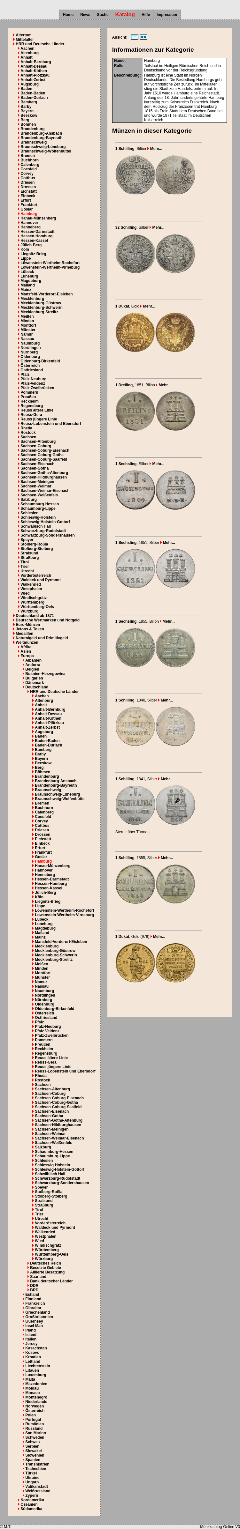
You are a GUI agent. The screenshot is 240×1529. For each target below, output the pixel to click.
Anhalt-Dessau (33, 66)
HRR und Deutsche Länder (40, 44)
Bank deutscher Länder (51, 1281)
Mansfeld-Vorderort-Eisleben (46, 294)
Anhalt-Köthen (33, 71)
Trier (24, 566)
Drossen (28, 187)
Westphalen (31, 589)
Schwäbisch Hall (35, 526)
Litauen (32, 1370)
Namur (26, 334)
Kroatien (33, 1357)
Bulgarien (34, 678)
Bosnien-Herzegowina (45, 674)
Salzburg (28, 499)
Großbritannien (39, 1317)
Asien (25, 651)
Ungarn (32, 1482)
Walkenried (30, 584)
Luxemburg (35, 1375)
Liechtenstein (37, 1366)
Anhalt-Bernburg (35, 62)
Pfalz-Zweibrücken (37, 388)
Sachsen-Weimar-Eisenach (44, 490)
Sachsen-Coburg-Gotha (42, 455)
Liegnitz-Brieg (33, 254)
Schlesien (29, 513)
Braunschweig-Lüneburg (43, 147)
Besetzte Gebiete (45, 1268)
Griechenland (37, 1312)
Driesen (27, 182)
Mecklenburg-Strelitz (39, 312)
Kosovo (32, 1352)
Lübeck (27, 272)
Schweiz (32, 1442)
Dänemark (34, 682)
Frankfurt (28, 205)
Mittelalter (25, 39)
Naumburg (30, 343)
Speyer (26, 540)
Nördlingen (30, 347)
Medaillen (24, 633)
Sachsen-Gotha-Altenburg (44, 473)
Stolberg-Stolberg (36, 548)
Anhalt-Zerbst (32, 80)
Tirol (24, 562)
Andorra (32, 665)
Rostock (27, 432)
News (85, 14)
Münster (27, 330)
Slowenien (34, 1455)
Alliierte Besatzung (47, 1272)
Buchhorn (29, 160)
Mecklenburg (32, 298)
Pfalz (24, 374)
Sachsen (28, 437)
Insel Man (34, 1326)
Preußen (28, 397)
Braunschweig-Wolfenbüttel (45, 151)
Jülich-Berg (31, 245)
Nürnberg (29, 352)
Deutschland (36, 687)
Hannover (29, 222)
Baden (26, 88)
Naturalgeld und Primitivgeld (42, 638)
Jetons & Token (30, 629)
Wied (25, 593)
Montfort (28, 325)
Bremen (27, 155)
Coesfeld (28, 169)
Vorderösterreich (35, 575)
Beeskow (28, 115)
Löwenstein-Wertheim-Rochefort (50, 263)
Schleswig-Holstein (38, 517)
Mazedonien (36, 1384)
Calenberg (29, 164)
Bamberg (28, 102)
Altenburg (29, 53)
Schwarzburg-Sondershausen (47, 535)
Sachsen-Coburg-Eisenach (44, 450)
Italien (30, 1339)
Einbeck (27, 196)
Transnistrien (37, 1464)
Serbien (32, 1446)
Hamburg (28, 214)
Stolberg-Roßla (34, 544)
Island (30, 1334)
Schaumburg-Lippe (37, 508)
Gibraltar (33, 1308)
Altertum (23, 35)
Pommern (29, 392)
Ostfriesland (31, 370)
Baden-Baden (32, 93)
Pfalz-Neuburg (33, 379)
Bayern (27, 111)
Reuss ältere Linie (36, 410)
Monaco (32, 1393)
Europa (27, 656)
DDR (34, 1285)
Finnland (33, 1299)
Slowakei (33, 1451)
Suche (103, 14)
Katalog (125, 14)
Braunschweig (33, 142)
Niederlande (36, 1401)
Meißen (27, 316)
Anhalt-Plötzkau (35, 75)
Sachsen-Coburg (35, 446)
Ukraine (32, 1477)
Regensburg (31, 406)
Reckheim (29, 401)
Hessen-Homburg (36, 236)
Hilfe (146, 14)
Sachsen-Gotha (34, 468)
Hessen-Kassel (34, 240)
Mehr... (154, 148)
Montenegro (36, 1397)
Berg (24, 120)
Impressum (167, 14)
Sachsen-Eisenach (37, 464)
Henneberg (30, 227)
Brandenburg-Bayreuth (41, 138)
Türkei (31, 1473)
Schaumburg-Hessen (39, 504)
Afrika (25, 647)
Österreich (30, 365)
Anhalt (26, 57)
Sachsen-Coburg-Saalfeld (43, 459)
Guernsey (34, 1321)
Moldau (32, 1388)
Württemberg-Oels (37, 607)
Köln (24, 249)
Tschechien (35, 1468)
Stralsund (29, 553)
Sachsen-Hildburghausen (43, 477)
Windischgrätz (33, 598)
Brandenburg (32, 129)
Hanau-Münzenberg (38, 218)
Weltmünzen (27, 642)
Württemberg (32, 602)
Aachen (27, 48)
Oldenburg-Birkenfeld (40, 361)
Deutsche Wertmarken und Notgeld (48, 620)
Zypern (31, 1495)
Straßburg (29, 557)
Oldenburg (30, 356)
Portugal (33, 1419)
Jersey (31, 1343)
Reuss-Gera (31, 414)
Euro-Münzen (28, 624)
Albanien (33, 660)
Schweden (34, 1437)
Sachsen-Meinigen (37, 481)
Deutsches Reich (45, 1263)
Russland (34, 1428)
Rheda (26, 428)
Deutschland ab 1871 (35, 615)
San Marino (35, 1433)
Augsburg (29, 84)
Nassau (27, 339)
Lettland (32, 1361)
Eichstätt (28, 191)
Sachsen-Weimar (35, 486)
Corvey (27, 173)
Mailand (27, 285)
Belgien (32, 669)
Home (68, 14)
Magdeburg (30, 280)
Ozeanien (28, 1504)
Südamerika (31, 1509)
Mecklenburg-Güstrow (40, 303)
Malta (30, 1379)
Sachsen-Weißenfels (39, 495)
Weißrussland (37, 1491)
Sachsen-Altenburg (38, 441)
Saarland (38, 1276)
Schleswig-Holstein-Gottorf (45, 522)
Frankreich (35, 1303)
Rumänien (34, 1424)
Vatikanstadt (36, 1486)
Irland (30, 1330)
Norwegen (34, 1406)
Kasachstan (36, 1348)
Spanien (32, 1460)
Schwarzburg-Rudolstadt (43, 531)
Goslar (26, 209)
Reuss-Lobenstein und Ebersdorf (50, 423)
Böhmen (28, 124)
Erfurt (25, 200)
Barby (25, 106)
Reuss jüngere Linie (38, 419)
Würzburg (29, 611)
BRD (34, 1290)
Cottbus (27, 178)
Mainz (25, 289)
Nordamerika (32, 1500)
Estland (32, 1294)
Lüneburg (29, 276)
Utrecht (27, 571)
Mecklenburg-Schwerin (41, 307)
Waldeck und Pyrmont (40, 580)
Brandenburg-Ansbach (41, 133)
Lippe (25, 258)
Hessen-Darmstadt (37, 231)
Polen (30, 1415)
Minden (27, 321)
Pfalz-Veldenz (32, 383)
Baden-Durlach (34, 97)
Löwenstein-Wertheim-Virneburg (50, 267)
